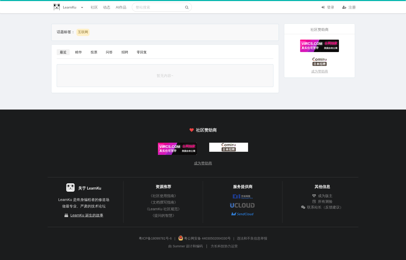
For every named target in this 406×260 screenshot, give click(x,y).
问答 (109, 52)
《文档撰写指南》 (163, 202)
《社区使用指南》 (163, 196)
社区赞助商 (203, 129)
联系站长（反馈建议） (322, 207)
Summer (179, 246)
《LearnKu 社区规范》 (163, 209)
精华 (78, 52)
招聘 (124, 52)
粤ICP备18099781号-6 (155, 238)
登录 (327, 6)
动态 (106, 7)
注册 (349, 6)
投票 (94, 52)
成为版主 (322, 196)
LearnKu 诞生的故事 (86, 215)
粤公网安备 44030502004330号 (204, 238)
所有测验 (322, 201)
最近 (63, 52)
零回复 (142, 52)
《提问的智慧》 (163, 215)
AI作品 (121, 7)
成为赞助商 (319, 71)
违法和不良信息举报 (252, 238)
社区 (94, 7)
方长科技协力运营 (224, 246)
